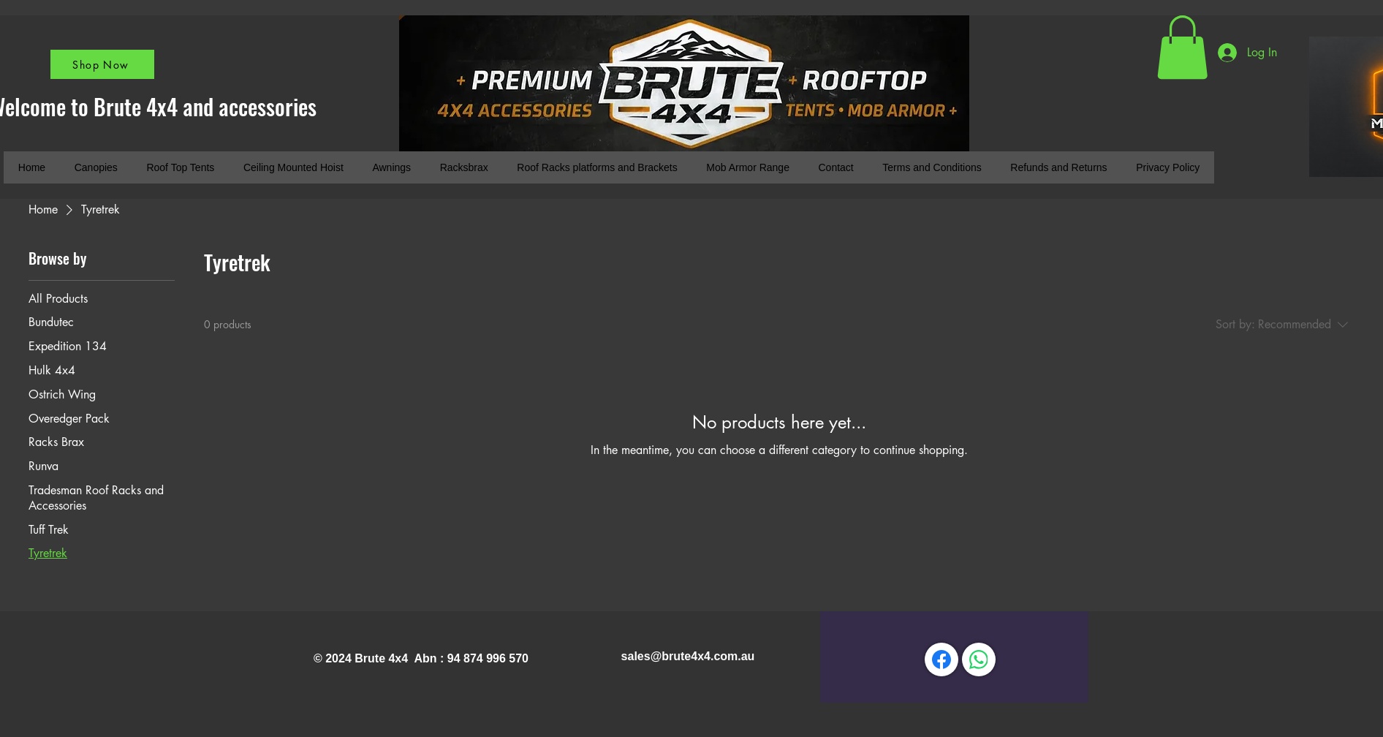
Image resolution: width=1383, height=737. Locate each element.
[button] (1182, 47)
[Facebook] (941, 659)
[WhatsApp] (979, 659)
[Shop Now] (102, 64)
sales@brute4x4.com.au (688, 656)
